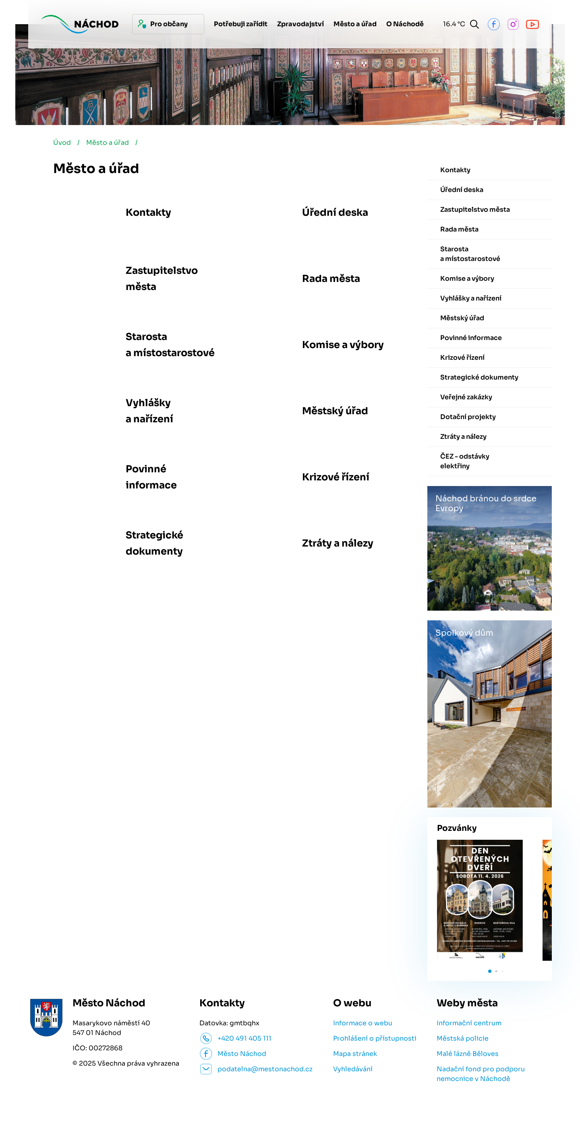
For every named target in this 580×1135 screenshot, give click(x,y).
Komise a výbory (343, 345)
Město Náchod (242, 1053)
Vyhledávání (353, 1069)
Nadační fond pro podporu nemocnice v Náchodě (481, 1074)
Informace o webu (362, 1023)
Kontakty (148, 213)
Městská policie (463, 1038)
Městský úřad (335, 411)
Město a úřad (107, 142)
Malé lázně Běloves (468, 1053)
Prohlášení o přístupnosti (374, 1038)
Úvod (62, 142)
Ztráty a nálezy (337, 543)
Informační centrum (469, 1023)
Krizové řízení (335, 477)
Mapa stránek (355, 1053)
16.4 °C (452, 24)
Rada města (331, 279)
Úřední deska (335, 213)
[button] (489, 971)
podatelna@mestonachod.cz (265, 1069)
